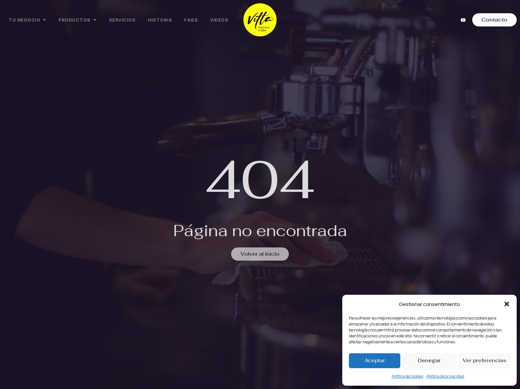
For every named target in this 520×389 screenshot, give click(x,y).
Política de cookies (407, 376)
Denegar (429, 360)
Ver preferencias (484, 360)
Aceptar (374, 360)
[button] (506, 304)
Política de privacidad (445, 376)
